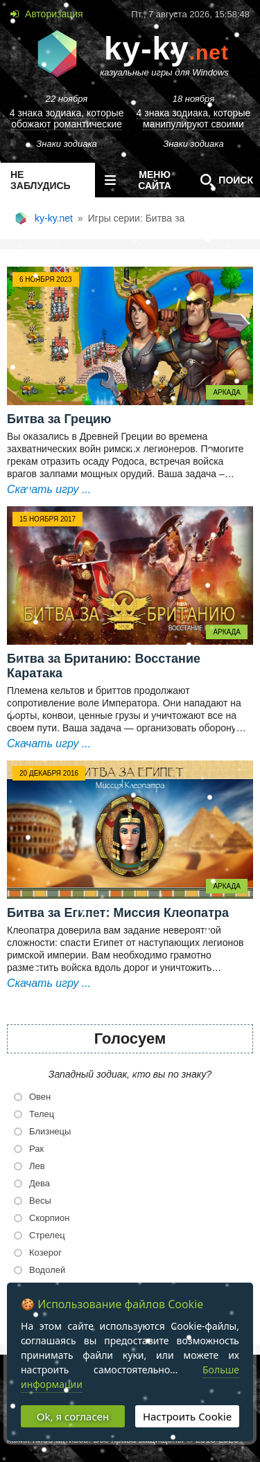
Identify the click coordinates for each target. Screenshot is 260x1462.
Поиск (223, 180)
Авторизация (52, 13)
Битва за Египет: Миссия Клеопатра (118, 913)
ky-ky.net (54, 218)
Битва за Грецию (59, 419)
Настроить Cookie (187, 1416)
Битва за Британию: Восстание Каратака (103, 666)
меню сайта (134, 180)
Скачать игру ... (49, 489)
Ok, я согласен (73, 1416)
